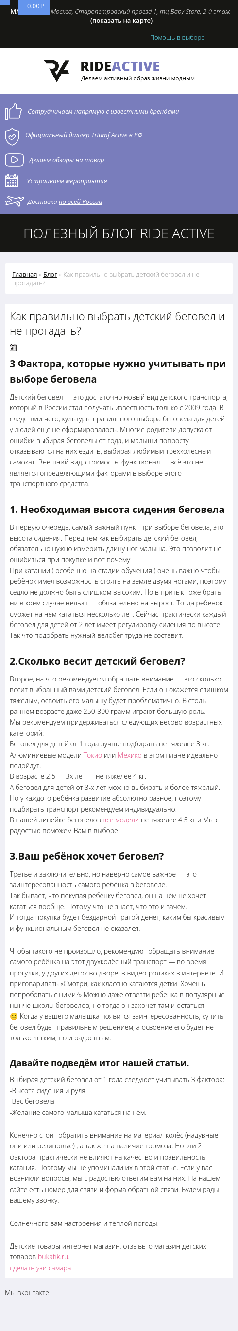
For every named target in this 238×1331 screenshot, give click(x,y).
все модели (120, 819)
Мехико (130, 754)
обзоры (63, 159)
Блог (50, 274)
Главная (24, 274)
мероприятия (86, 180)
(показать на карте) (121, 20)
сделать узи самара (40, 1267)
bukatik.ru (53, 1256)
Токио (93, 754)
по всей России (80, 201)
